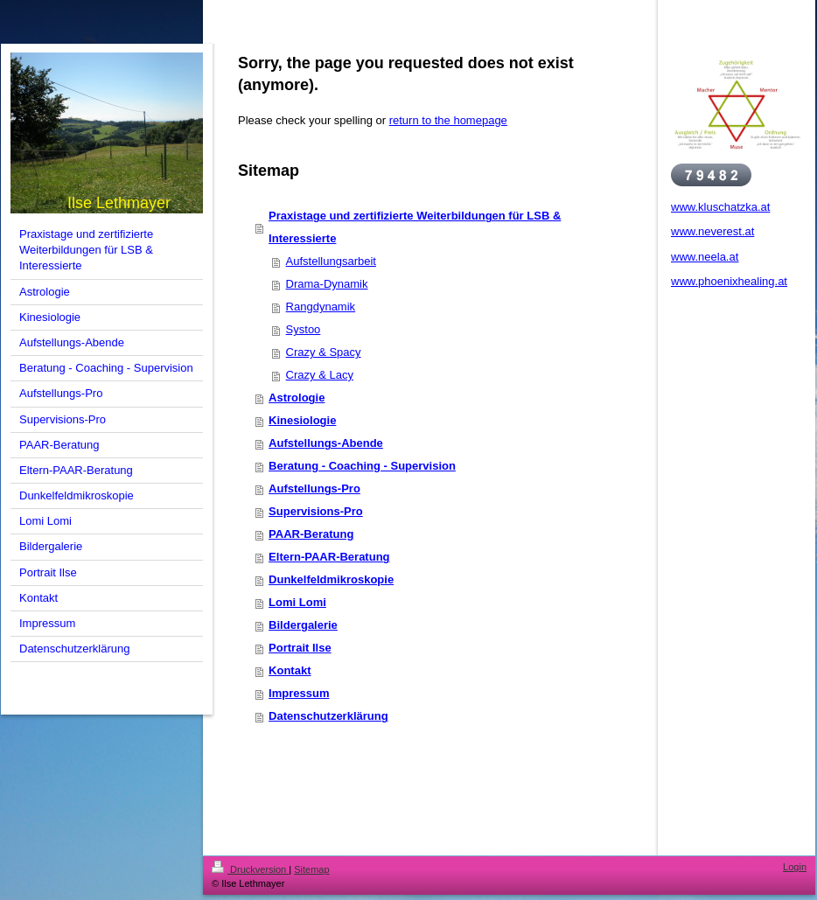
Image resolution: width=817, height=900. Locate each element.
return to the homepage (448, 120)
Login (795, 867)
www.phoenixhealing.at (729, 281)
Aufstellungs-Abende (326, 443)
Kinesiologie (302, 420)
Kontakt (290, 670)
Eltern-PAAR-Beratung (329, 556)
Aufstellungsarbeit (331, 261)
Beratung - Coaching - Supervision (362, 465)
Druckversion (250, 869)
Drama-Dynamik (327, 283)
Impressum (299, 693)
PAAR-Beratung (311, 534)
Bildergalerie (303, 624)
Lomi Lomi (297, 602)
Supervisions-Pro (316, 511)
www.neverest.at (712, 231)
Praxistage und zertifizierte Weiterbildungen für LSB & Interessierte (415, 227)
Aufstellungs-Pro (314, 488)
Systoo (303, 329)
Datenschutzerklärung (328, 715)
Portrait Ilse (300, 647)
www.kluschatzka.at (720, 206)
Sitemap (311, 869)
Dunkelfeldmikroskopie (331, 579)
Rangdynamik (321, 306)
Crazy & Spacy (323, 352)
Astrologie (297, 397)
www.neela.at (704, 256)
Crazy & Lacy (319, 374)
